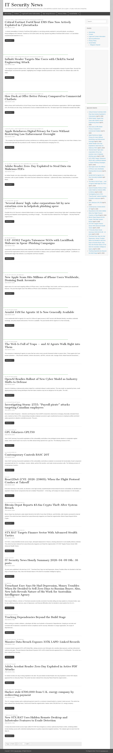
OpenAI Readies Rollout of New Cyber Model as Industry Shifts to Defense (41, 380)
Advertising (7, 13)
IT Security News (24, 4)
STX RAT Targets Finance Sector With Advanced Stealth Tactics (41, 534)
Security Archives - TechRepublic (15, 274)
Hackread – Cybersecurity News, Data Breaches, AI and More (22, 163)
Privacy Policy (62, 13)
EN (42, 19)
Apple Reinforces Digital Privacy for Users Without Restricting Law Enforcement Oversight (37, 133)
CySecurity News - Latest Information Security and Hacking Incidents (23, 19)
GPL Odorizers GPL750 (20, 432)
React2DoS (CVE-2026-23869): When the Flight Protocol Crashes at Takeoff (42, 481)
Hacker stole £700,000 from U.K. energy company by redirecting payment (39, 693)
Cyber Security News (10, 715)
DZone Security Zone (10, 614)
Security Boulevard (12, 309)
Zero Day (9, 583)
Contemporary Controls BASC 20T (27, 454)
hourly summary (9, 557)
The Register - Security (12, 200)
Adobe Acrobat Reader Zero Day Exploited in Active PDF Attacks (41, 668)
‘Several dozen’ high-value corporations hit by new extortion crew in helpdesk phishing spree (37, 204)
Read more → (9, 40)
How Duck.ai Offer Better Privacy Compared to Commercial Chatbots (43, 98)
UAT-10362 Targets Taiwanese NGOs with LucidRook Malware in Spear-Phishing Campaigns (39, 242)
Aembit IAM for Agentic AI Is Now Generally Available (39, 312)
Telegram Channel (95, 45)
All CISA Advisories (10, 430)
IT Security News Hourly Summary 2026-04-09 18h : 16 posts (41, 562)
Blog (6, 477)
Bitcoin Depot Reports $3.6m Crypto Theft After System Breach (41, 506)
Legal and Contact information (31, 13)
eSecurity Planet (11, 664)
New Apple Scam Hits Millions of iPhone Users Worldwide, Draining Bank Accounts (42, 279)
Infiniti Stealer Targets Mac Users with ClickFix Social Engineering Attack (39, 61)
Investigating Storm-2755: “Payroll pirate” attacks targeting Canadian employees (37, 406)
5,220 (27, 744)
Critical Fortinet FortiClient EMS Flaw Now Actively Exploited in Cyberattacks (38, 24)
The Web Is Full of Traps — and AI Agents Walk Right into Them (42, 345)
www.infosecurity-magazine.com (15, 502)
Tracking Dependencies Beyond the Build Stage (35, 617)
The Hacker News (11, 237)
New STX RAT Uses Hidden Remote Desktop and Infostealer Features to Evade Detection (36, 719)
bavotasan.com (104, 751)
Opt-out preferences (49, 13)
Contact (16, 13)
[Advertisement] (35, 51)
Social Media (73, 13)
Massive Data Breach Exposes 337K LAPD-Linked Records (42, 641)
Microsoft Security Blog (13, 402)
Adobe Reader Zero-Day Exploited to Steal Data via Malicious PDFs (38, 167)
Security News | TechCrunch (14, 689)
